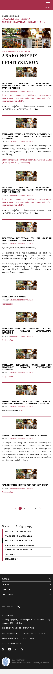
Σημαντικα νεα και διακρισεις (18, 550)
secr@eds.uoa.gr (14, 643)
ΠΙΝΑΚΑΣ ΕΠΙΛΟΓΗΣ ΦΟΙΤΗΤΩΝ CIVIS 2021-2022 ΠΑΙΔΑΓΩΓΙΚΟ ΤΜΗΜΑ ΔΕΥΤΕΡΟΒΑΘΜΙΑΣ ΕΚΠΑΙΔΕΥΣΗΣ (26, 402)
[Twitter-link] (15, 649)
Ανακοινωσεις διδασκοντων (18, 536)
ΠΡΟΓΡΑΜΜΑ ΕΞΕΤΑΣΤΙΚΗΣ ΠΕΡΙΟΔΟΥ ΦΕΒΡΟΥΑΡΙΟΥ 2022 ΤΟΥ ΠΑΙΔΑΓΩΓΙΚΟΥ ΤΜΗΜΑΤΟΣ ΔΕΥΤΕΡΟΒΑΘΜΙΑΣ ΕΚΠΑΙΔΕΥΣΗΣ (26, 136)
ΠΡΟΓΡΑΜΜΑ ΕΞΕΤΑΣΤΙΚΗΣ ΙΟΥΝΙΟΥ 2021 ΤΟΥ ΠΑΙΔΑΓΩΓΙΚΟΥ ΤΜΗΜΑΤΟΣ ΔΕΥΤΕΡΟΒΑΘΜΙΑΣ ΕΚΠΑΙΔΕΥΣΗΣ (26, 367)
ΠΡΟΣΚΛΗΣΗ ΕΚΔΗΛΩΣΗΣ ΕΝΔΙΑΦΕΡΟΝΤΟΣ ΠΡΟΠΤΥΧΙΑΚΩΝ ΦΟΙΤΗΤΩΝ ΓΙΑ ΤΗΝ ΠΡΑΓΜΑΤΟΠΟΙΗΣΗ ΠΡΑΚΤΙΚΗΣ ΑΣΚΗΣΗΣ (26, 85)
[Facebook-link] (3, 649)
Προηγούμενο (15, 508)
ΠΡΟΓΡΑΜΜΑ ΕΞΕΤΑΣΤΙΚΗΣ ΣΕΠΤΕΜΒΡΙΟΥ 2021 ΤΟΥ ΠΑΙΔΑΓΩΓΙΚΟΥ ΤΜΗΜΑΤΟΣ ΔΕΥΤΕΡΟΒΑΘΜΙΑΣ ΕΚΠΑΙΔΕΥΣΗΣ (26, 330)
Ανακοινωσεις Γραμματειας (18, 531)
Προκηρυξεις (11, 554)
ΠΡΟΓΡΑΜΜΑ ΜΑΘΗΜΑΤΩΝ (14, 296)
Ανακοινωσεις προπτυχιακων (19, 51)
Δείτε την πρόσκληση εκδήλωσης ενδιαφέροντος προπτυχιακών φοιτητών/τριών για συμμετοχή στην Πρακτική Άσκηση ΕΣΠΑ (26, 98)
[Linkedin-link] (21, 649)
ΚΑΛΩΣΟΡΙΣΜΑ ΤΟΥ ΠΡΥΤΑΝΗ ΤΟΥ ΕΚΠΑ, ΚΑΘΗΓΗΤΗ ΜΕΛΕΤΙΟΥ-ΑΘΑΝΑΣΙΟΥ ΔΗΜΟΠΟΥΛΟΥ (26, 239)
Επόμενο (40, 508)
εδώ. (21, 411)
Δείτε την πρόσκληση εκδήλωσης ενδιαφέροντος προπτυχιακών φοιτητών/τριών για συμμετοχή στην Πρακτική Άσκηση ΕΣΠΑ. (26, 202)
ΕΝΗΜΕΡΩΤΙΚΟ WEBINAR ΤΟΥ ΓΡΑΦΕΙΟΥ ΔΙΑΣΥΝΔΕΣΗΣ (25, 435)
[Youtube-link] (10, 649)
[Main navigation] (47, 5)
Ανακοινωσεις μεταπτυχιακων (19, 545)
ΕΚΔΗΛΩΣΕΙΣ (10, 559)
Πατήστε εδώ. (7, 304)
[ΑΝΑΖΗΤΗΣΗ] (11, 606)
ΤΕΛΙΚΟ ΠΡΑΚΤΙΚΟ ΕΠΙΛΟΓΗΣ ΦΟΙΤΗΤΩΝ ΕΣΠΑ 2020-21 (25, 485)
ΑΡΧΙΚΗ (4, 51)
